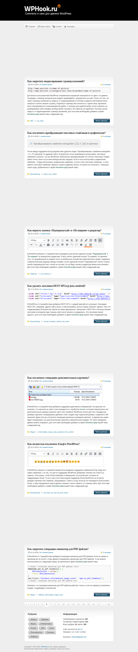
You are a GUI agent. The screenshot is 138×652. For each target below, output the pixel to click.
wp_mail (54, 493)
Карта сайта (45, 27)
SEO (32, 121)
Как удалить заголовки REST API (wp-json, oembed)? (56, 285)
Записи (33, 619)
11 (68, 604)
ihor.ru (80, 629)
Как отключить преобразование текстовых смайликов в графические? (66, 132)
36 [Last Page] (109, 604)
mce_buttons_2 (46, 274)
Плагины (50, 632)
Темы (51, 628)
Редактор (33, 274)
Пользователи (36, 632)
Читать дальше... (101, 121)
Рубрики (34, 636)
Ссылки (58, 27)
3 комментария (44, 234)
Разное (33, 628)
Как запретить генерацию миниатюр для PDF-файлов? (57, 549)
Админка (44, 619)
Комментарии (46, 624)
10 (63, 604)
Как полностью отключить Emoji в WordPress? (53, 443)
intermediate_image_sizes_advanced (51, 432)
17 (99, 604)
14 (84, 604)
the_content (69, 432)
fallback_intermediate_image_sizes (51, 595)
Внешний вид (35, 174)
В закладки (107, 84)
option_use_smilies (50, 174)
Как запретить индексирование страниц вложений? (56, 81)
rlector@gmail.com (79, 637)
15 (89, 604)
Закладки (71, 27)
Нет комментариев (46, 289)
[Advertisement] (69, 53)
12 (73, 604)
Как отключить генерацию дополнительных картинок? (58, 377)
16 (94, 604)
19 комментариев (45, 84)
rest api (46, 321)
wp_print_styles (62, 493)
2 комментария (44, 136)
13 (78, 604)
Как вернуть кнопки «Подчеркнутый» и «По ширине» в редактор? (64, 230)
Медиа (32, 432)
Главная (31, 27)
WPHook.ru (45, 647)
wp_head (40, 121)
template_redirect (55, 321)
